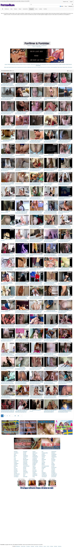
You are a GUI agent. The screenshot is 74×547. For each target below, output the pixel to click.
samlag (43, 456)
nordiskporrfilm (45, 452)
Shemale (70, 6)
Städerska (49, 213)
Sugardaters (55, 67)
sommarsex (25, 472)
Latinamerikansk (47, 113)
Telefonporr (38, 64)
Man (27, 99)
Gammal (3, 99)
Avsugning (10, 84)
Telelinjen (9, 64)
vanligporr (44, 472)
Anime (2, 283)
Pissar (35, 298)
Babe (8, 254)
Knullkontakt (29, 67)
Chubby (69, 98)
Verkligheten (46, 397)
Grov (52, 170)
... (12, 415)
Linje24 (6, 64)
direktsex (53, 452)
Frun (20, 170)
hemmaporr (25, 464)
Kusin (52, 169)
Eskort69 (10, 67)
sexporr (34, 451)
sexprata (53, 468)
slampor (24, 470)
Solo (63, 298)
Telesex (21, 64)
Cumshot (39, 156)
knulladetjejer (35, 460)
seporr (43, 458)
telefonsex (25, 462)
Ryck (66, 297)
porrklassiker (54, 475)
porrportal (34, 471)
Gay (66, 6)
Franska (39, 227)
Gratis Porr (36, 67)
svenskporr (16, 476)
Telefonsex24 (33, 64)
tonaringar (25, 460)
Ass (20, 98)
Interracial (68, 227)
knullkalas (53, 472)
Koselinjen (28, 64)
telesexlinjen (25, 459)
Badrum (3, 184)
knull (15, 459)
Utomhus (67, 284)
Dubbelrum (38, 184)
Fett (60, 99)
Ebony (45, 170)
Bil (2, 383)
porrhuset (34, 470)
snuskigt (43, 462)
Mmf (5, 326)
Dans (52, 98)
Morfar (27, 312)
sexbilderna (25, 455)
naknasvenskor (26, 466)
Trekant (67, 184)
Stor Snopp (10, 169)
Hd (45, 85)
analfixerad (34, 455)
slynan (43, 460)
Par (66, 311)
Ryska (31, 255)
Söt (8, 141)
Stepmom (25, 213)
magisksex (53, 455)
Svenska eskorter (55, 64)
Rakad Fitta (40, 67)
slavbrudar (25, 471)
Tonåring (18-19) (4, 284)
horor (15, 458)
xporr (52, 462)
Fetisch (34, 213)
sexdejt (33, 472)
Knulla (52, 67)
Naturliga (63, 184)
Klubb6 (67, 64)
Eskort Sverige (49, 64)
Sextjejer (59, 64)
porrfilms (53, 471)
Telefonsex (18, 64)
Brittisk (51, 141)
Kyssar (52, 396)
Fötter (53, 311)
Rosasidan (64, 64)
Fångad (35, 284)
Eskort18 (70, 64)
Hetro (62, 6)
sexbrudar (44, 459)
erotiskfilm (25, 463)
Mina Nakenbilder (43, 64)
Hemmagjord (49, 85)
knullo (43, 468)
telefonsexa (34, 452)
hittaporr (34, 454)
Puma (21, 113)
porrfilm (24, 452)
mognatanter (54, 456)
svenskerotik (44, 475)
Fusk (7, 227)
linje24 (33, 466)
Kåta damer (70, 67)
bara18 (43, 464)
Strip (45, 99)
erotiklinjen (34, 458)
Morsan (9, 99)
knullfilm (34, 464)
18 (5, 396)
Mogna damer (65, 67)
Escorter (25, 67)
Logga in (71, 1)
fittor (15, 456)
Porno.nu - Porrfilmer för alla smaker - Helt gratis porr (37, 45)
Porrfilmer (48, 67)
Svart (49, 98)
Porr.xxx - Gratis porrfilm (37, 46)
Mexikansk (32, 241)
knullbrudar (16, 460)
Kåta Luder (6, 67)
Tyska (24, 312)
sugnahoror (25, 456)
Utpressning (38, 283)
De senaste (70, 70)
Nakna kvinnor (14, 67)
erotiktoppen (53, 454)
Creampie (3, 170)
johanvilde (25, 476)
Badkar (12, 183)
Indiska (31, 142)
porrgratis (53, 459)
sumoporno (16, 475)
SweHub (15, 451)
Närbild (55, 84)
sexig (33, 476)
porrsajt (24, 458)
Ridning (17, 284)
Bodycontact (38, 65)
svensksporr (44, 476)
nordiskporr (16, 463)
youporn (15, 464)
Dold (24, 255)
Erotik (32, 67)
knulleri (15, 462)
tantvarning (34, 475)
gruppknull (34, 459)
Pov (54, 142)
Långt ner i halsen (47, 184)
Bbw (26, 98)
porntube (53, 460)
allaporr (43, 463)
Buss (39, 169)
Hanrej (2, 85)
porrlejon (53, 470)
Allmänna (69, 99)
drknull (15, 455)
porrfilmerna (53, 467)
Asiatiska (61, 183)
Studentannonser (20, 67)
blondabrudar (35, 456)
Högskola (32, 156)
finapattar (44, 467)
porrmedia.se (17, 546)
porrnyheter (53, 476)
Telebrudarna (13, 64)
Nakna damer (60, 67)
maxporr (34, 467)
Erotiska (11, 98)
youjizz (52, 463)
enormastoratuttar (45, 466)
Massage (35, 142)
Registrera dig (65, 1)
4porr (15, 454)
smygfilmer (16, 452)
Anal (49, 84)
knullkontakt (34, 462)
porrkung (16, 466)
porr (42, 451)
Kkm (49, 396)
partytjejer (25, 451)
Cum (6, 85)
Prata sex (24, 64)
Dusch (17, 170)
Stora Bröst (23, 112)
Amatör (3, 84)
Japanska (21, 183)
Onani (53, 85)
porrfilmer (44, 455)
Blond (6, 155)
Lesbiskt (32, 170)
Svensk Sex (44, 67)
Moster (6, 84)
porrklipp (15, 470)
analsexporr (53, 451)
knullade (53, 464)
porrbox (24, 467)
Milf (6, 99)
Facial (8, 85)
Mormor (12, 85)
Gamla (13, 156)
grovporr (15, 468)
